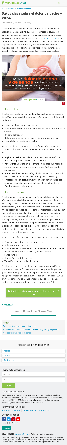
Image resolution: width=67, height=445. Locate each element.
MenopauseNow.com (22, 434)
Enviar (8, 385)
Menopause (14, 3)
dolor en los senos (51, 38)
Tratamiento (10, 360)
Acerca (7, 350)
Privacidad (16, 410)
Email (28, 311)
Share (35, 311)
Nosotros (6, 410)
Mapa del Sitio (45, 410)
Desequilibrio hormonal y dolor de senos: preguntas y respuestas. (32, 329)
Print (20, 311)
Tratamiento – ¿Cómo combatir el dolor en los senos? (33, 291)
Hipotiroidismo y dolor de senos (18, 333)
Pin (50, 311)
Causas (7, 355)
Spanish (6, 428)
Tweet (43, 311)
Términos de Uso (30, 410)
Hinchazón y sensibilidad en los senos (20, 326)
